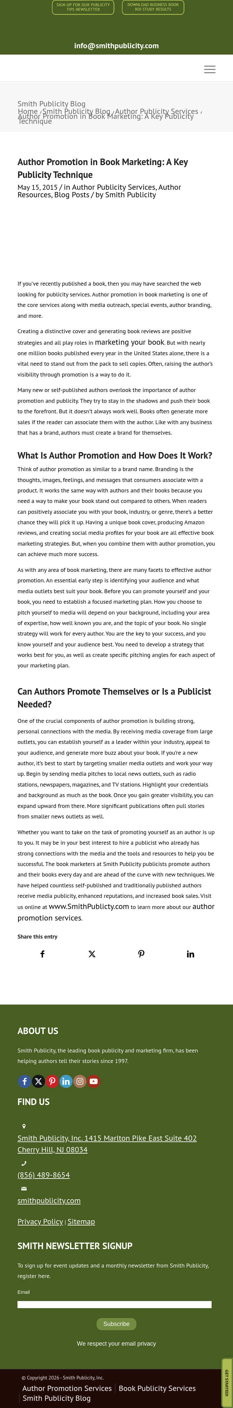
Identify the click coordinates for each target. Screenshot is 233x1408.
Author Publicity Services (113, 187)
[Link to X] (38, 1081)
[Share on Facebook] (42, 954)
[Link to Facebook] (24, 1081)
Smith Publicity (130, 194)
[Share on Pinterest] (141, 954)
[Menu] (207, 68)
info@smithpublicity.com (116, 45)
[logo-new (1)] (96, 68)
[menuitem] (83, 7)
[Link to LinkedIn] (66, 1081)
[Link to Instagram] (79, 1081)
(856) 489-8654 (43, 1175)
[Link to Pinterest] (52, 1081)
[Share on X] (91, 954)
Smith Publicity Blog (51, 103)
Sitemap (81, 1221)
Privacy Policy (40, 1221)
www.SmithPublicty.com (89, 906)
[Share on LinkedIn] (190, 954)
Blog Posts (71, 194)
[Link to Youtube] (93, 1081)
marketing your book (129, 342)
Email (23, 1292)
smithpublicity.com (49, 1200)
